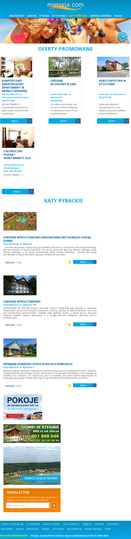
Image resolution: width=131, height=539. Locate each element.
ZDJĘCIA (87, 524)
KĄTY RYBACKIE (78, 15)
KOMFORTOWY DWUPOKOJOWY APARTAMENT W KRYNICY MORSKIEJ (14, 86)
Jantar (19, 529)
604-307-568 (8, 100)
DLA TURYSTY (71, 524)
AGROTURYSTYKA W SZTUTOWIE (112, 82)
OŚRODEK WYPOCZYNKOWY (22, 301)
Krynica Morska (93, 529)
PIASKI (118, 15)
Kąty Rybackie (74, 529)
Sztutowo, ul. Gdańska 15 (112, 94)
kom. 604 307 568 (12, 171)
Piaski (108, 529)
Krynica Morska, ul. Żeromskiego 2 (14, 166)
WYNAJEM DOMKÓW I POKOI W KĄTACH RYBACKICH (37, 364)
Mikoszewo (7, 529)
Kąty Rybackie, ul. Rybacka (17, 244)
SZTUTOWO (59, 15)
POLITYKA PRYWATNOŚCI (14, 535)
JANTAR (32, 15)
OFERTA (99, 524)
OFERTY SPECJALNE (12, 524)
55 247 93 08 (105, 97)
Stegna (45, 529)
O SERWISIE (33, 524)
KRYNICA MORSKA (100, 15)
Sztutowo (58, 529)
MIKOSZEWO (16, 15)
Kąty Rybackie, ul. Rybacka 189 (19, 304)
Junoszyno (32, 529)
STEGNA (44, 15)
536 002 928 (56, 100)
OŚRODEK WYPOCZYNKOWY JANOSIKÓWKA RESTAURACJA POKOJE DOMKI (47, 239)
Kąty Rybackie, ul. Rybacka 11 (19, 367)
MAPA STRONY (51, 524)
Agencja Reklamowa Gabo (79, 535)
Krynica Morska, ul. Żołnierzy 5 (60, 96)
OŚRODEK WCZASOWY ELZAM (63, 82)
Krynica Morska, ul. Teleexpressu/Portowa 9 (15, 96)
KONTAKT (113, 524)
